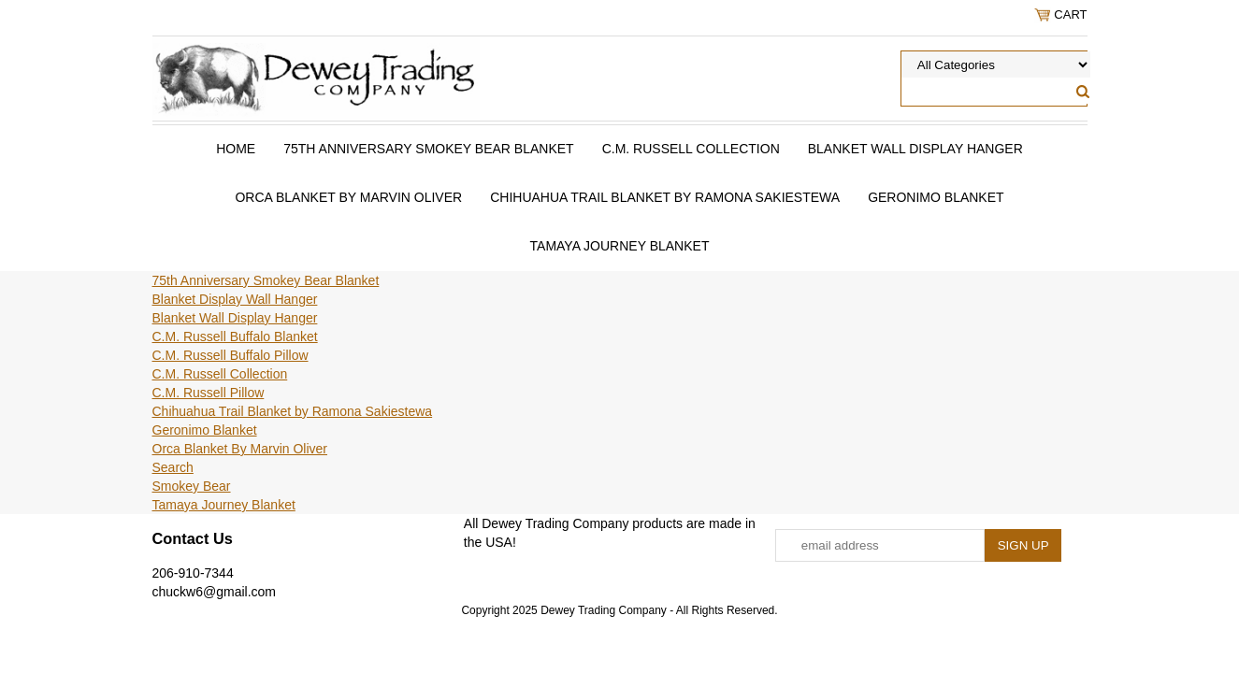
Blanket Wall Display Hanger (915, 148)
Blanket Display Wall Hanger (235, 299)
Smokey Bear (191, 486)
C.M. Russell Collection (691, 148)
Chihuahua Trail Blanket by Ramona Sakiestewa (665, 197)
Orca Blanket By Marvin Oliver (348, 197)
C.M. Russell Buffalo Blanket (235, 336)
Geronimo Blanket (935, 197)
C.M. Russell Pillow (208, 392)
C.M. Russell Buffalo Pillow (230, 355)
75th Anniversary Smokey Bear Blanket (428, 148)
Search (173, 467)
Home (235, 148)
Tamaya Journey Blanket (620, 245)
